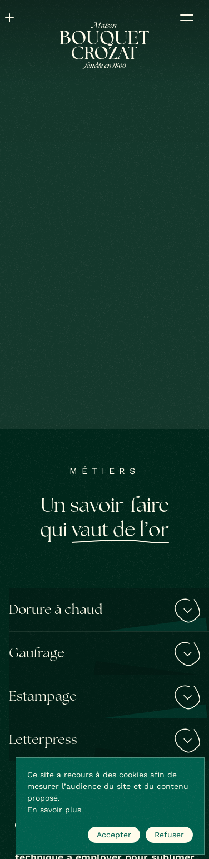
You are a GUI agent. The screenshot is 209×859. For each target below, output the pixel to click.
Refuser (169, 834)
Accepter (114, 834)
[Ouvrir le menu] (186, 17)
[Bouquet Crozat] (104, 45)
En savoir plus (54, 809)
